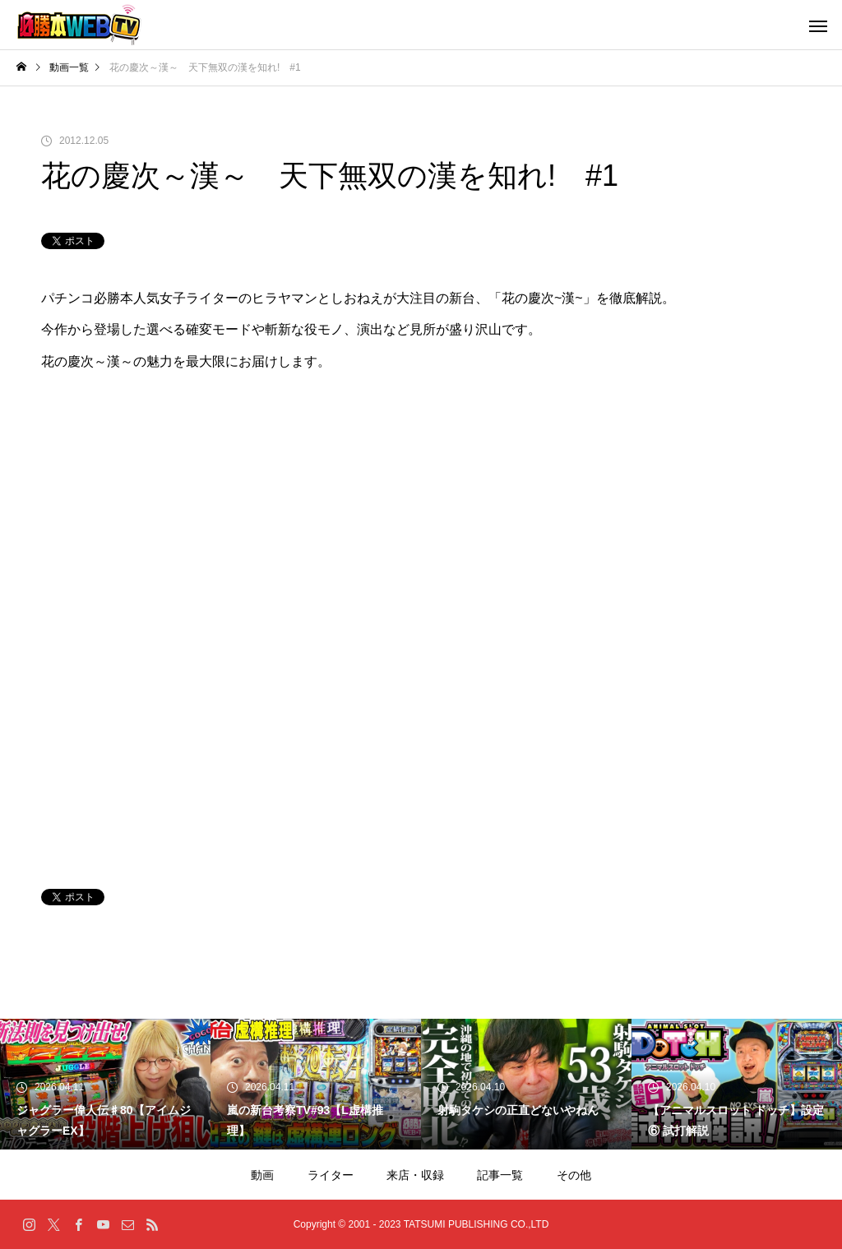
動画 (262, 1175)
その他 (574, 1175)
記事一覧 (500, 1175)
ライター (331, 1175)
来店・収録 (415, 1175)
